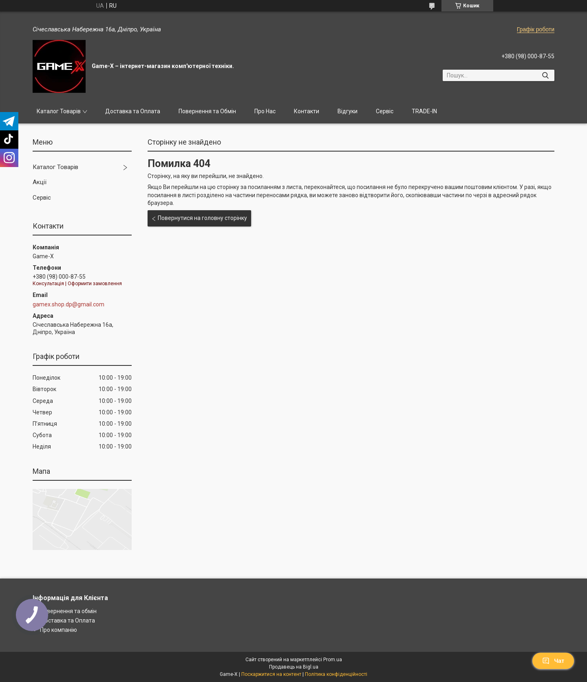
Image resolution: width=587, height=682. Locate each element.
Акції (39, 182)
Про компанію (58, 630)
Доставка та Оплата (132, 111)
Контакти (306, 111)
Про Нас (265, 111)
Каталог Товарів (59, 111)
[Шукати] (545, 75)
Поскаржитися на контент (271, 674)
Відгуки (347, 111)
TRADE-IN (424, 111)
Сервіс (384, 111)
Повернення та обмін (68, 611)
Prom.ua (332, 659)
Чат (553, 660)
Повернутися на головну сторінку (202, 218)
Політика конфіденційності (336, 674)
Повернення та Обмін (207, 111)
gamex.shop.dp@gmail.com (68, 304)
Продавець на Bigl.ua (293, 667)
